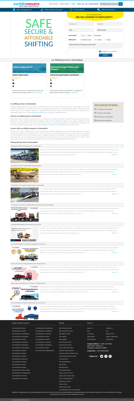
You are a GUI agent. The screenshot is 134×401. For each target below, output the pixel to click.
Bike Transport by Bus (65, 328)
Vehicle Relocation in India (67, 375)
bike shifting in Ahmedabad (35, 112)
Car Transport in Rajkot (19, 339)
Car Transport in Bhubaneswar (21, 373)
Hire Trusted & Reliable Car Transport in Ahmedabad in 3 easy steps (28, 244)
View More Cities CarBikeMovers (44, 350)
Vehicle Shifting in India (66, 373)
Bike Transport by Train (66, 331)
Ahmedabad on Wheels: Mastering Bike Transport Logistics (26, 165)
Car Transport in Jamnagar (20, 336)
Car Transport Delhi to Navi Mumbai (69, 389)
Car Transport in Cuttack (19, 375)
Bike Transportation (65, 370)
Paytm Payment (91, 339)
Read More (39, 92)
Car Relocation (63, 359)
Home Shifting (63, 384)
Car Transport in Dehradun (43, 345)
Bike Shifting (62, 364)
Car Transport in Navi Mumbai (21, 370)
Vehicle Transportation (66, 378)
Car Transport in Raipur (19, 331)
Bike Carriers (63, 339)
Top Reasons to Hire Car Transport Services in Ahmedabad (26, 146)
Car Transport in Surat (42, 347)
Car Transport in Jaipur (42, 336)
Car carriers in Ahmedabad (80, 135)
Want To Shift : (73, 35)
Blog (88, 331)
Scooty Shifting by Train (66, 347)
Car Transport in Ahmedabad (104, 109)
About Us (90, 328)
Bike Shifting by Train (65, 345)
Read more (115, 154)
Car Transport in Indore (19, 356)
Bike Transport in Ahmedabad (105, 117)
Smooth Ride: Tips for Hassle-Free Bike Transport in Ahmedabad (27, 185)
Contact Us (109, 328)
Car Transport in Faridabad (20, 345)
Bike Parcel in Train (64, 334)
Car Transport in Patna (19, 328)
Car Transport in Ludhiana (43, 334)
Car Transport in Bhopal (19, 353)
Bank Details (109, 339)
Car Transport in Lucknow (43, 342)
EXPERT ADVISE (64, 4)
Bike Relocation (63, 367)
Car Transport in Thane (19, 364)
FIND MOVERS (53, 4)
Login (73, 4)
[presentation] (83, 53)
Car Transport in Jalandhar (43, 331)
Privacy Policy (110, 334)
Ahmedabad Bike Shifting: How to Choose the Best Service (26, 224)
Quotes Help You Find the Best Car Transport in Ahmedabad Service (28, 283)
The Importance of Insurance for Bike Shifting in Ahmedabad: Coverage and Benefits (32, 205)
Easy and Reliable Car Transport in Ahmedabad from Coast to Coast (28, 303)
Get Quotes (90, 334)
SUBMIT (105, 55)
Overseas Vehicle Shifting (66, 350)
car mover (65, 106)
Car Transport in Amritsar (20, 378)
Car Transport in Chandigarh (44, 328)
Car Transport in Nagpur (19, 361)
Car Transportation (65, 361)
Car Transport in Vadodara (20, 342)
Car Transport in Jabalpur (19, 359)
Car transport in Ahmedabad (59, 123)
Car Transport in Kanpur (42, 339)
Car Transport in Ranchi (19, 350)
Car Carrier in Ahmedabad (104, 113)
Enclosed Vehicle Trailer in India (68, 353)
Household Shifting (65, 381)
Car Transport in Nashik (19, 367)
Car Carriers (62, 336)
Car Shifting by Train (65, 342)
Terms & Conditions (111, 51)
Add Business (91, 336)
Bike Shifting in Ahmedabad (104, 120)
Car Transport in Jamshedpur (20, 347)
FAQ (107, 331)
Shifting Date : (73, 40)
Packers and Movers (65, 387)
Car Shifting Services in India (67, 356)
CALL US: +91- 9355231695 (87, 4)
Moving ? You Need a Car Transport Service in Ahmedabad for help (28, 263)
